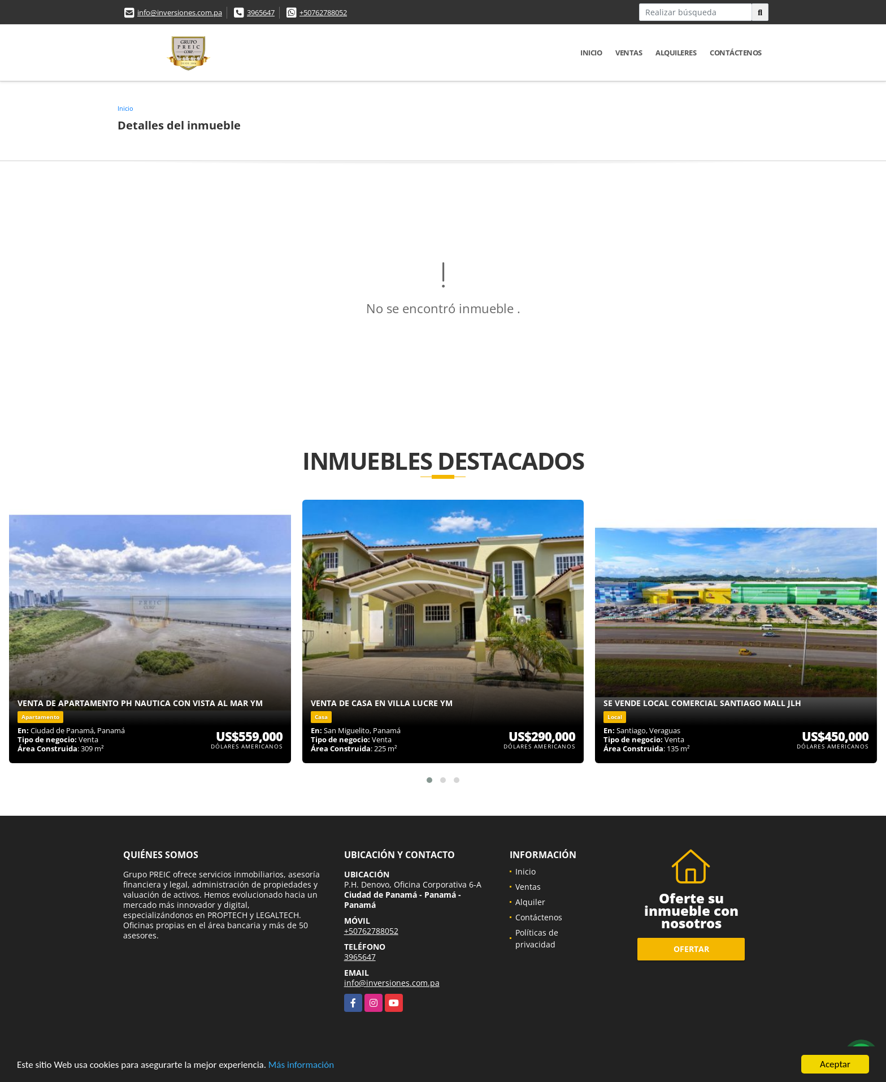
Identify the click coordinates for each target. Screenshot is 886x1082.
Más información (301, 1065)
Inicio (591, 52)
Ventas (628, 52)
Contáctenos (736, 52)
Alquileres (675, 52)
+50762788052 (323, 12)
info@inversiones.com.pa (179, 12)
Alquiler (530, 902)
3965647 (261, 12)
